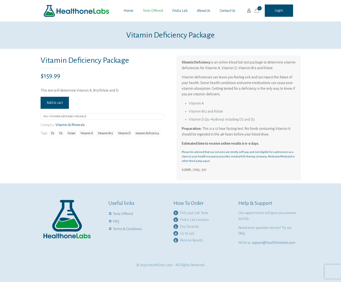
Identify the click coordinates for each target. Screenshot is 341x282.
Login (279, 10)
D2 (52, 133)
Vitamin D (124, 133)
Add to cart (55, 103)
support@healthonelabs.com (273, 242)
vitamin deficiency (147, 133)
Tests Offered (123, 214)
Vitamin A (86, 133)
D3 (61, 133)
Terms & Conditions (127, 229)
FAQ (116, 221)
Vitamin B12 (105, 133)
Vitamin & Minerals (70, 125)
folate (71, 133)
